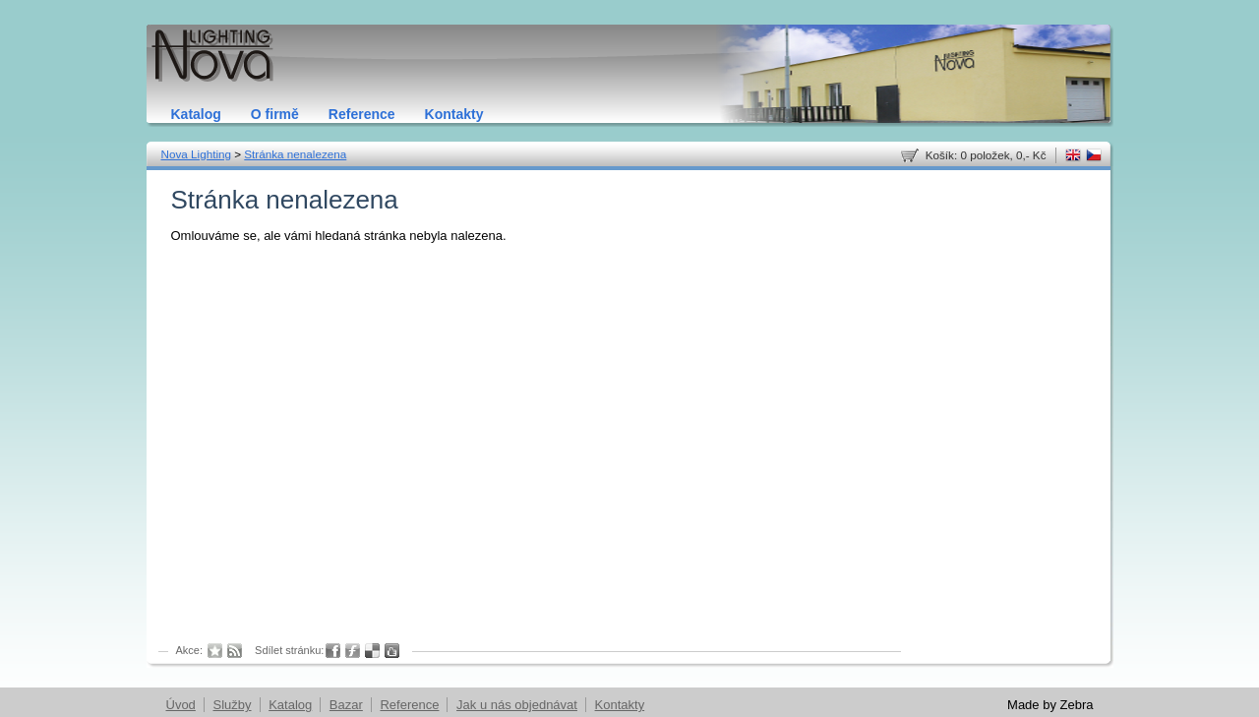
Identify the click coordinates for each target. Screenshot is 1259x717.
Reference (362, 114)
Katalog (196, 114)
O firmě (275, 114)
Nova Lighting (196, 154)
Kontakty (454, 114)
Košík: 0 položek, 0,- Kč (986, 155)
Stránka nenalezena (295, 154)
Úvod (181, 704)
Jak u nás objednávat (516, 704)
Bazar (346, 704)
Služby (231, 704)
